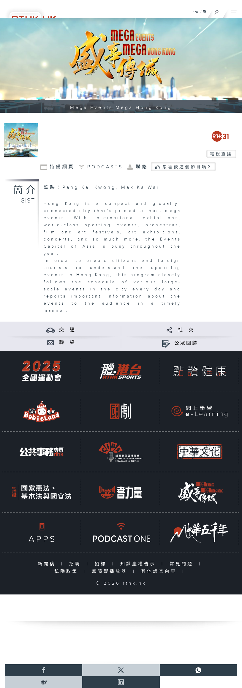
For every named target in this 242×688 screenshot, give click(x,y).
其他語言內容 (160, 571)
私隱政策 (67, 571)
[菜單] (233, 10)
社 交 (186, 330)
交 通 (67, 330)
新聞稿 (48, 564)
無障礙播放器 (111, 571)
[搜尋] (216, 10)
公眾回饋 (186, 343)
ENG (196, 12)
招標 (102, 564)
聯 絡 (67, 342)
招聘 (76, 564)
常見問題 (183, 564)
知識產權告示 (139, 564)
